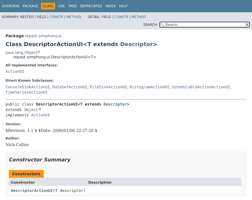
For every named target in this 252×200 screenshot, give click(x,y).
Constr (56, 17)
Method (73, 17)
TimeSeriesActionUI (27, 92)
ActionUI (15, 71)
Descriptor (136, 44)
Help (123, 6)
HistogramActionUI (149, 87)
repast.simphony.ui (43, 36)
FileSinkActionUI (108, 87)
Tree (72, 6)
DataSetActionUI (69, 87)
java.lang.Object (21, 52)
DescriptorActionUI (32, 190)
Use (61, 6)
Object (31, 110)
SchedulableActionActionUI (201, 87)
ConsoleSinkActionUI (28, 87)
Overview (10, 6)
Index (111, 6)
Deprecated (91, 6)
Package (30, 6)
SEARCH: (150, 25)
